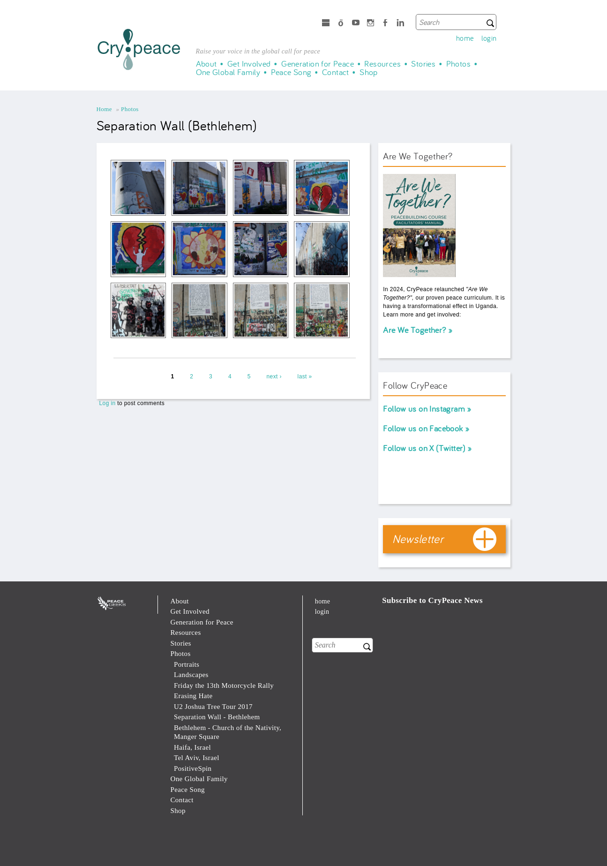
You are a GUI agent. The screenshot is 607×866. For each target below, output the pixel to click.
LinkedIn (400, 24)
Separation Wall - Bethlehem (217, 717)
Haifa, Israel (192, 747)
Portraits (186, 664)
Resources (382, 64)
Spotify (341, 24)
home (465, 38)
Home (104, 109)
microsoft (326, 24)
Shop (369, 72)
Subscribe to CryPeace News (432, 600)
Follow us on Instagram (424, 408)
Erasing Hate (193, 696)
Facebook (385, 24)
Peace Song (291, 72)
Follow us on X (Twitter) (424, 448)
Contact (335, 72)
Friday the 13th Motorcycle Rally (224, 685)
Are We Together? (414, 329)
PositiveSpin (193, 768)
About (206, 64)
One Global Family (228, 72)
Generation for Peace (317, 64)
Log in (107, 403)
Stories (423, 64)
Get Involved (249, 64)
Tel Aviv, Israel (196, 757)
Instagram (370, 24)
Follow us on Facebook (423, 428)
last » (305, 376)
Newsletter (417, 538)
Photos (458, 64)
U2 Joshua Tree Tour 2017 (213, 706)
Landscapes (191, 674)
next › (274, 376)
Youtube (356, 24)
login (489, 38)
